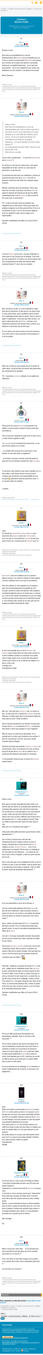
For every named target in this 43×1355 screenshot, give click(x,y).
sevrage (8, 443)
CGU (12, 1351)
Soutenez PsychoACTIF (15, 1338)
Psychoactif (4, 1306)
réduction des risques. (32, 1332)
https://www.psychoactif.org (10, 1342)
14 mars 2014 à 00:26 (21, 1177)
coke (33, 190)
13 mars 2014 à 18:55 (21, 1030)
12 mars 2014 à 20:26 (21, 46)
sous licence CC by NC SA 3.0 (30, 1342)
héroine (29, 60)
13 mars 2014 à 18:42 (21, 899)
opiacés (30, 1109)
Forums (3, 9)
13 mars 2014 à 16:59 (21, 646)
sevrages (36, 461)
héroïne (6, 1112)
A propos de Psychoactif (20, 1349)
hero (24, 321)
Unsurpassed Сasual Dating (11, 233)
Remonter (5, 1295)
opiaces (16, 536)
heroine (34, 158)
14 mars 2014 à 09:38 (21, 1245)
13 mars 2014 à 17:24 (21, 707)
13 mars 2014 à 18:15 (21, 795)
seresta (16, 376)
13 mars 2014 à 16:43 (21, 572)
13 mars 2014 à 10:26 (21, 422)
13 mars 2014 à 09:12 (21, 362)
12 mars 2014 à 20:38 (21, 116)
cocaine (15, 132)
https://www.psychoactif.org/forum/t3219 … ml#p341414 (20, 499)
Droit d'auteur (6, 1341)
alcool (20, 58)
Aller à (21, 1316)
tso (31, 533)
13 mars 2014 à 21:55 (21, 1103)
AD (37, 478)
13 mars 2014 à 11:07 (21, 527)
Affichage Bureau (7, 1349)
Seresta (31, 1188)
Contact (17, 1351)
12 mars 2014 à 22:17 (21, 250)
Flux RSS (25, 1351)
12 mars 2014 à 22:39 (21, 305)
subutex (15, 533)
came (24, 178)
